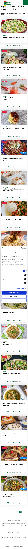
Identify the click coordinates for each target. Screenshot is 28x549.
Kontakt (24, 537)
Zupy (4, 402)
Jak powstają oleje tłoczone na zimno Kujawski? (14, 525)
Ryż (3, 432)
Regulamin (17, 532)
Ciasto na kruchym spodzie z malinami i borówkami (13, 465)
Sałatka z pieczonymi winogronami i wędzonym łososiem (12, 374)
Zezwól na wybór (14, 296)
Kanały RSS (5, 537)
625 (17, 511)
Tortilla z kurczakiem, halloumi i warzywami (12, 68)
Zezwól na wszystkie (14, 292)
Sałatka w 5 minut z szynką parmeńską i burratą (13, 159)
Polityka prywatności (10, 535)
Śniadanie (5, 126)
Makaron (5, 310)
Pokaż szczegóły (20, 288)
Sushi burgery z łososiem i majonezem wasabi (13, 434)
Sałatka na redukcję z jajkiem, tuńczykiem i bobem (11, 495)
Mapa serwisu (20, 535)
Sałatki (4, 35)
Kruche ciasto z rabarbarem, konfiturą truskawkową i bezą (13, 189)
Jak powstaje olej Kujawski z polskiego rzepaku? (14, 523)
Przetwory (5, 96)
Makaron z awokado (8, 312)
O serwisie (10, 532)
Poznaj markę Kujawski (14, 520)
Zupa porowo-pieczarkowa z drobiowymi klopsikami (14, 404)
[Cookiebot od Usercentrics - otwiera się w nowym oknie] (20, 248)
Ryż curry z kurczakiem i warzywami (13, 219)
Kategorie (17, 537)
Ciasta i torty (6, 187)
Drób (4, 65)
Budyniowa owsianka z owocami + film (13, 128)
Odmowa (14, 300)
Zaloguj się (14, 540)
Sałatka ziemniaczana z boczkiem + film (13, 37)
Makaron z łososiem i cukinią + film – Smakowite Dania (13, 343)
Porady (11, 537)
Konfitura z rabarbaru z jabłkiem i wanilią (12, 98)
